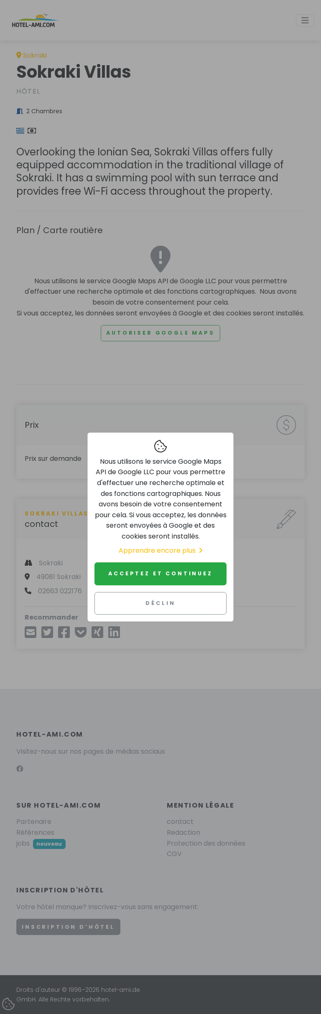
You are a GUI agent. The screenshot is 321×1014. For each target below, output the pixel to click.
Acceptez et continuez (160, 573)
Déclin (160, 603)
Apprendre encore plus (160, 550)
